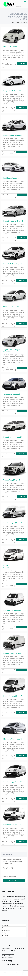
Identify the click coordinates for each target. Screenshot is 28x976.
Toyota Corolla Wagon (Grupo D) (11, 350)
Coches (6, 925)
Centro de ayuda (14, 880)
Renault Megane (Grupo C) (13, 221)
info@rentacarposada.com (9, 876)
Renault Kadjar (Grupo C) (12, 264)
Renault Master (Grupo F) (12, 653)
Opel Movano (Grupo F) (12, 610)
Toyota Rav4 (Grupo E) (11, 480)
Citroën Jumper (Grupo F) (12, 523)
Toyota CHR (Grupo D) (11, 394)
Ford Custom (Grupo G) (12, 825)
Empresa (6, 933)
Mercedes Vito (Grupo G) (12, 739)
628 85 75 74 (8, 868)
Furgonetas (6, 927)
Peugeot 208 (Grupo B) (12, 91)
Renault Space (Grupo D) (12, 437)
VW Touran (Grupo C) (11, 307)
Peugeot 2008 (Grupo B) (12, 135)
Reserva (6, 935)
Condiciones (7, 930)
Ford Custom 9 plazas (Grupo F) (11, 566)
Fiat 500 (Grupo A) (10, 46)
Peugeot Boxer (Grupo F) (12, 696)
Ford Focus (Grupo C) (11, 178)
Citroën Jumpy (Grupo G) (12, 782)
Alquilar (22, 63)
